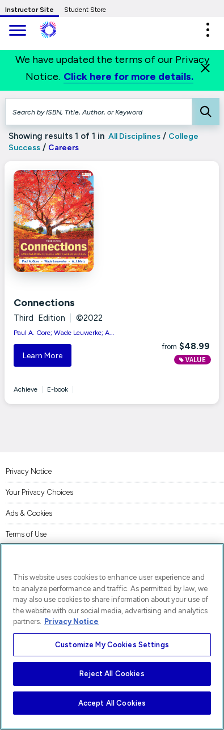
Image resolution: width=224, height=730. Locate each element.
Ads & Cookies (29, 513)
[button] (207, 30)
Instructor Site (29, 10)
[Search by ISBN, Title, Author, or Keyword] (98, 111)
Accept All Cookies (112, 703)
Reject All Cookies (111, 673)
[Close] (205, 68)
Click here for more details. (128, 76)
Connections (44, 302)
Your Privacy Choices (39, 492)
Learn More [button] (42, 355)
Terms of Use (26, 534)
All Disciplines (133, 136)
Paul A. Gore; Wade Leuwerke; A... (64, 333)
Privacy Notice (29, 471)
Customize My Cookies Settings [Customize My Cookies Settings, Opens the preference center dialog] (112, 644)
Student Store (85, 10)
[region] (112, 636)
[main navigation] (17, 31)
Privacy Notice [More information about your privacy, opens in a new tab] (71, 621)
